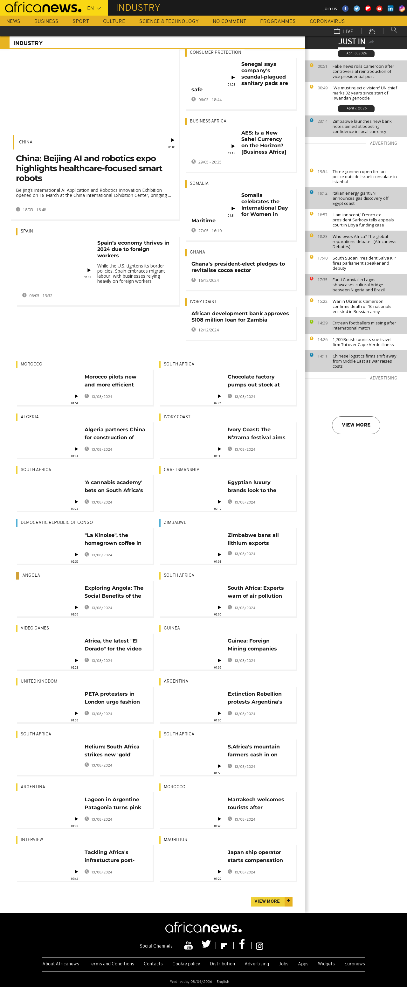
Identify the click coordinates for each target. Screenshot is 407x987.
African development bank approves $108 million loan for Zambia (240, 316)
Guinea (172, 628)
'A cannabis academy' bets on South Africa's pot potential (114, 487)
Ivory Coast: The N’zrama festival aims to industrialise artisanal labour (257, 435)
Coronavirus (327, 21)
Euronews (354, 964)
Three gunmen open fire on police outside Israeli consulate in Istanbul (365, 176)
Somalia (199, 183)
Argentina (176, 681)
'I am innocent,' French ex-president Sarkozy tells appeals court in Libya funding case (363, 219)
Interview (32, 840)
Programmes (278, 21)
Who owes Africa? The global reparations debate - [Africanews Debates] (365, 241)
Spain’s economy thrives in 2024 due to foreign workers (133, 249)
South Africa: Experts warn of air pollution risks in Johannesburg (257, 593)
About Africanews (60, 964)
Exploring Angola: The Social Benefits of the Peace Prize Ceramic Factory (114, 593)
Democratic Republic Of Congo (57, 522)
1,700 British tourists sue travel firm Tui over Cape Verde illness (363, 342)
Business (46, 21)
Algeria (30, 417)
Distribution (222, 964)
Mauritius (175, 840)
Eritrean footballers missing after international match (364, 325)
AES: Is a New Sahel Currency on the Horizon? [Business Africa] (263, 142)
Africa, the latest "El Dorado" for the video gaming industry (113, 646)
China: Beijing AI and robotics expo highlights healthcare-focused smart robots (89, 168)
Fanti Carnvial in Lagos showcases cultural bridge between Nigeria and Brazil (359, 284)
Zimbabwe (175, 522)
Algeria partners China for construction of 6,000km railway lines (115, 435)
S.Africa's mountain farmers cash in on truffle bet (254, 752)
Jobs (283, 964)
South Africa (179, 364)
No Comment (229, 21)
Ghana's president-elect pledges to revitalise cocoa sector (238, 267)
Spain (27, 231)
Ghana (197, 252)
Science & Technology (169, 21)
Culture (114, 21)
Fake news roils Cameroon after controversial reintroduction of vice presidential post (363, 71)
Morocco (31, 364)
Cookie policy (186, 964)
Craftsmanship (181, 470)
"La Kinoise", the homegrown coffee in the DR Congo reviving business (115, 540)
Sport (80, 21)
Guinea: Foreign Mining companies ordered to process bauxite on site (253, 646)
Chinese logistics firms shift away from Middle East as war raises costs (365, 361)
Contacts (153, 964)
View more (356, 425)
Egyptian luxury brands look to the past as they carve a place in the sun (255, 487)
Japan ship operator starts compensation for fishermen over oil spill (256, 857)
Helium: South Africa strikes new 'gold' (112, 751)
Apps (303, 964)
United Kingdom (39, 681)
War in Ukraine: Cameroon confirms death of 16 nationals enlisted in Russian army (362, 306)
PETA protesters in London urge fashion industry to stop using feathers (114, 699)
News (13, 21)
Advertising (257, 964)
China (25, 142)
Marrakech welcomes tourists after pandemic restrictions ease (257, 804)
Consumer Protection (215, 52)
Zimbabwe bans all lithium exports (253, 539)
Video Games (35, 628)
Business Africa (208, 121)
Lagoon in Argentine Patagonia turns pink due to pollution (113, 804)
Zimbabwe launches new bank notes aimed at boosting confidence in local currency (362, 126)
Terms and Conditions (111, 964)
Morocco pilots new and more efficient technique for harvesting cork (110, 382)
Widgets (326, 964)
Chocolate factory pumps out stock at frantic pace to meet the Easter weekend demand (255, 382)
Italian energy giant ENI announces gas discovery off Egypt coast (361, 198)
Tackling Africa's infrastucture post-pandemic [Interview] (113, 857)
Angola (31, 575)
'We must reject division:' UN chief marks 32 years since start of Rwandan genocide (365, 93)
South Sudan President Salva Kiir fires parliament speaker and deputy (364, 263)
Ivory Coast (203, 302)
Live (344, 31)
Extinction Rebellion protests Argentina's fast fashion (255, 699)
